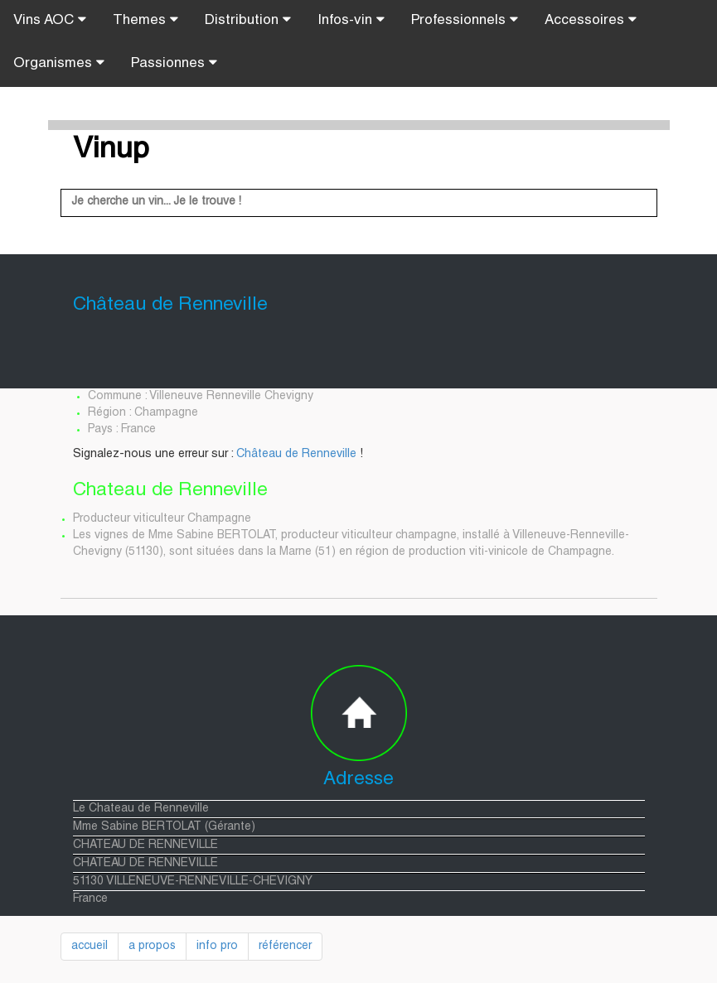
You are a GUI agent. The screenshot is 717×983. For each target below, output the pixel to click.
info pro (217, 946)
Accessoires (591, 20)
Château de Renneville (296, 454)
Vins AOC (49, 20)
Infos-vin (351, 20)
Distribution (248, 20)
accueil (89, 946)
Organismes (58, 63)
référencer (285, 946)
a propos (152, 946)
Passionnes (174, 63)
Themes (145, 20)
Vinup (111, 151)
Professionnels (464, 20)
